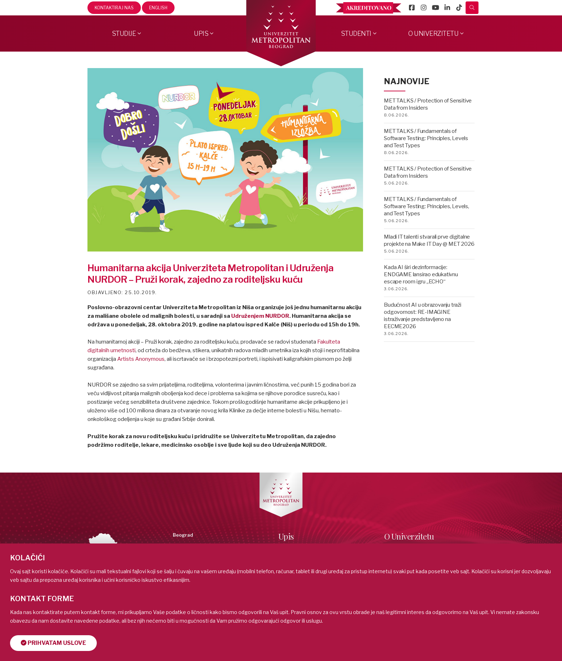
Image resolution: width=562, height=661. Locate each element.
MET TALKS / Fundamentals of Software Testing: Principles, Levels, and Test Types (426, 206)
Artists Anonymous (141, 359)
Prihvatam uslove (53, 643)
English (158, 7)
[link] (141, 359)
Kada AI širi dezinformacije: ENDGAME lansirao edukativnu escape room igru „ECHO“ (421, 274)
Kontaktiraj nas (114, 7)
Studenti (356, 33)
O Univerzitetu (433, 33)
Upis (201, 33)
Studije (124, 33)
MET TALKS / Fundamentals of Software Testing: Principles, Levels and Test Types (426, 138)
